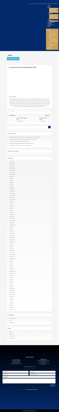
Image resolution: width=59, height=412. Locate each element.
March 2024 (12, 212)
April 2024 (11, 210)
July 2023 (11, 227)
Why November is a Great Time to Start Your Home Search (20, 145)
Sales (49, 7)
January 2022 (12, 252)
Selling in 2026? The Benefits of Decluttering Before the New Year (21, 143)
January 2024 (12, 216)
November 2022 (12, 237)
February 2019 (12, 309)
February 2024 (12, 214)
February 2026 (12, 163)
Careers (50, 23)
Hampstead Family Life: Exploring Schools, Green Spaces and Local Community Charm (25, 137)
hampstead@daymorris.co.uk (16, 363)
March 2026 (12, 161)
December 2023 (12, 218)
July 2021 (11, 260)
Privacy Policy (43, 364)
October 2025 (12, 172)
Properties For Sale (53, 8)
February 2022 (12, 250)
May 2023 (11, 229)
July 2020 (11, 277)
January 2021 (12, 269)
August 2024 (12, 201)
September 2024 (13, 199)
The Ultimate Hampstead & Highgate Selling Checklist (19, 141)
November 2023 (12, 220)
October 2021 (12, 256)
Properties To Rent (53, 14)
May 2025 (11, 182)
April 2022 (11, 248)
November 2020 (12, 271)
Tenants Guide (52, 15)
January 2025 (12, 191)
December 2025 (12, 168)
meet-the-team (12, 318)
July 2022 (11, 243)
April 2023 (11, 231)
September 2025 (13, 174)
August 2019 (12, 298)
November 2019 (12, 294)
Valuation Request (53, 12)
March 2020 (12, 286)
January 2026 (12, 165)
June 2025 (11, 180)
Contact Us (51, 25)
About (49, 19)
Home (49, 6)
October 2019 (12, 296)
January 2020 (12, 290)
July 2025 (11, 178)
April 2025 (11, 184)
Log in (11, 331)
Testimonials (51, 22)
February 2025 (12, 189)
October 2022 (12, 239)
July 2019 (11, 300)
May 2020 (11, 281)
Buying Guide (52, 9)
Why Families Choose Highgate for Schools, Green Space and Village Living (23, 139)
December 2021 (12, 254)
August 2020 (12, 275)
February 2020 (12, 288)
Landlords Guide (53, 17)
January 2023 (12, 235)
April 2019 (11, 307)
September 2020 (13, 273)
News (49, 26)
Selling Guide (52, 10)
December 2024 (12, 193)
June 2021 (11, 262)
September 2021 (13, 258)
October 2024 (12, 197)
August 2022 (12, 241)
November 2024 (12, 195)
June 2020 (11, 279)
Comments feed (13, 336)
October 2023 (12, 222)
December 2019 (12, 292)
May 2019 (11, 305)
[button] (52, 28)
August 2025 (12, 176)
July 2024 (11, 203)
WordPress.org (12, 338)
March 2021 (12, 267)
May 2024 (11, 208)
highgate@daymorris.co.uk (44, 362)
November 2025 (12, 170)
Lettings (50, 13)
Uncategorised (12, 322)
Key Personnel (52, 21)
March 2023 (12, 233)
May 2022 (11, 246)
